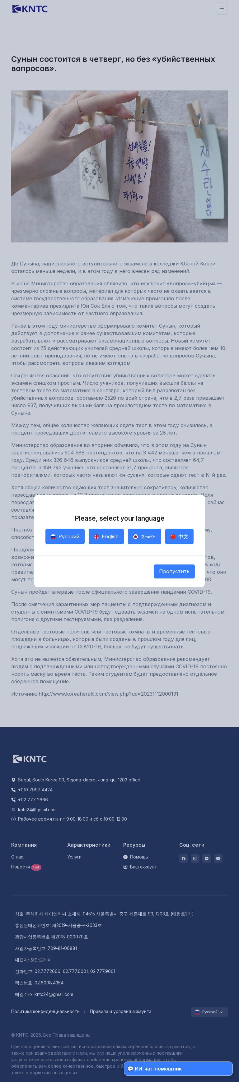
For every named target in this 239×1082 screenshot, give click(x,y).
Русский (65, 536)
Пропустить (174, 571)
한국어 (144, 536)
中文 (179, 536)
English (106, 536)
